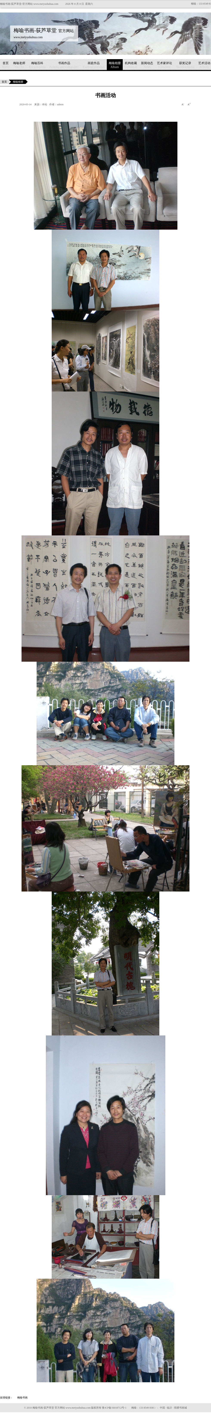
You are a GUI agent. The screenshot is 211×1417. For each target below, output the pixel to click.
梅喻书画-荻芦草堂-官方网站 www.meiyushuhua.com (29, 3)
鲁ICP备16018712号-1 (114, 1407)
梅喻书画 (22, 1397)
